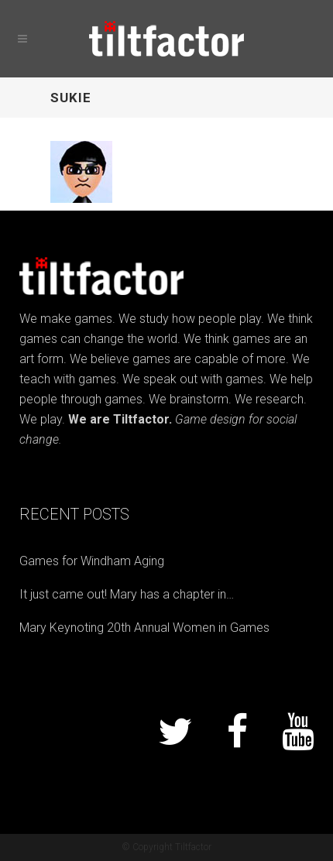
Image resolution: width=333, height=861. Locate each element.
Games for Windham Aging (91, 561)
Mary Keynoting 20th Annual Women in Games (144, 627)
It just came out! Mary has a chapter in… (126, 594)
